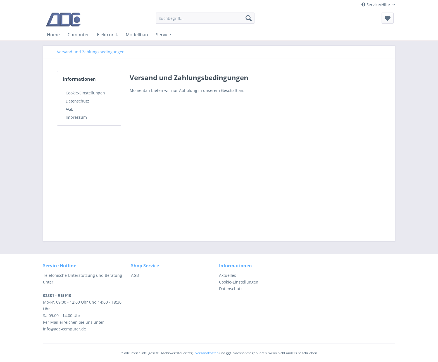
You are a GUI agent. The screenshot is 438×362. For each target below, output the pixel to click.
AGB (69, 109)
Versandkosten (206, 353)
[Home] (53, 34)
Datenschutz (77, 101)
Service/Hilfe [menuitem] (376, 4)
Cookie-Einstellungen (85, 93)
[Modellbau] (137, 34)
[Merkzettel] (388, 18)
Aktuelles (227, 275)
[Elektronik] (107, 34)
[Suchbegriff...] (205, 18)
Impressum (76, 117)
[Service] (163, 34)
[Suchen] (248, 18)
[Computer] (78, 34)
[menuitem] (205, 18)
